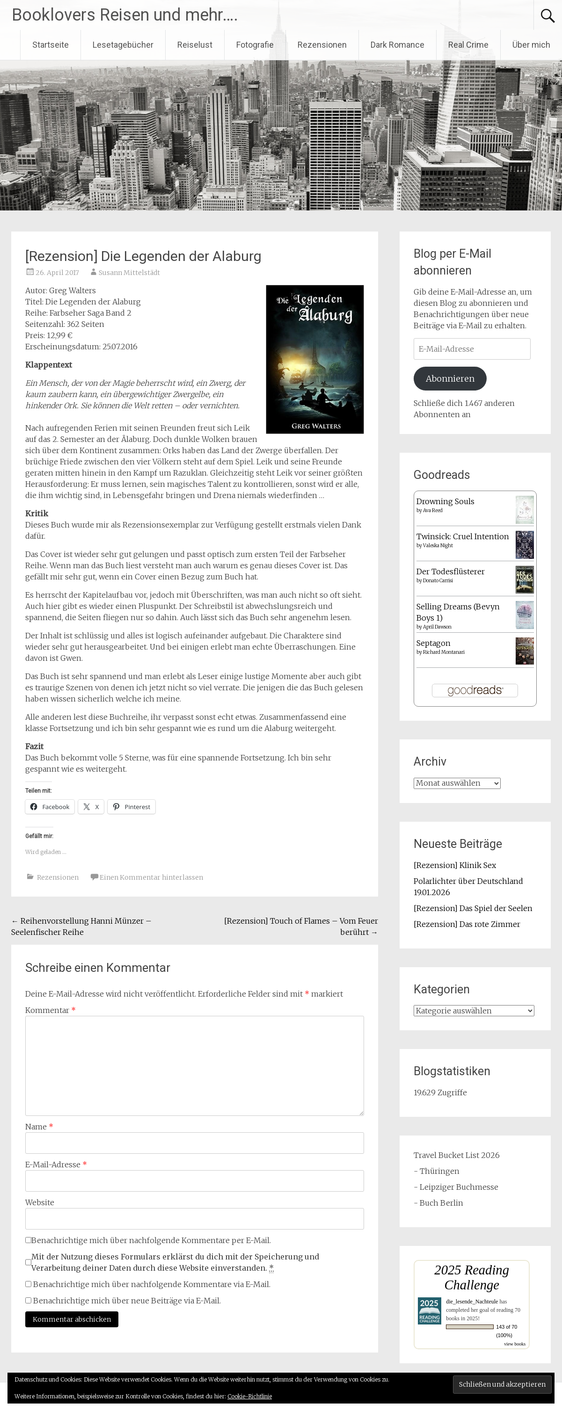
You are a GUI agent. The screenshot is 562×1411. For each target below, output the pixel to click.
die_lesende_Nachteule (472, 1301)
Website (39, 1202)
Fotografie (255, 45)
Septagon (433, 643)
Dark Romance (397, 45)
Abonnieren (450, 378)
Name (39, 1126)
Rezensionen (322, 45)
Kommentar (50, 1010)
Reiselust (194, 45)
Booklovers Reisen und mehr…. (125, 15)
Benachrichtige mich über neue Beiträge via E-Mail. (127, 1300)
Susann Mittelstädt (129, 272)
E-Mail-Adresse (56, 1164)
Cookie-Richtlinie (249, 1396)
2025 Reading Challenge (471, 1277)
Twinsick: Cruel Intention (462, 536)
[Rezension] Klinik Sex (455, 865)
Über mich (531, 45)
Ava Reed (433, 510)
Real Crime (468, 45)
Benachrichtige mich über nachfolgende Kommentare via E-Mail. (151, 1284)
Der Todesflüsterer (450, 571)
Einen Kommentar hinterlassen (151, 877)
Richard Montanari (444, 652)
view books (515, 1343)
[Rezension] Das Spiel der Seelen (473, 908)
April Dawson (437, 627)
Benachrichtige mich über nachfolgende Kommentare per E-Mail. (148, 1240)
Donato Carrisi (438, 581)
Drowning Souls (445, 501)
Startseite (50, 45)
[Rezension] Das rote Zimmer (467, 924)
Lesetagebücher (123, 45)
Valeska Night (438, 546)
